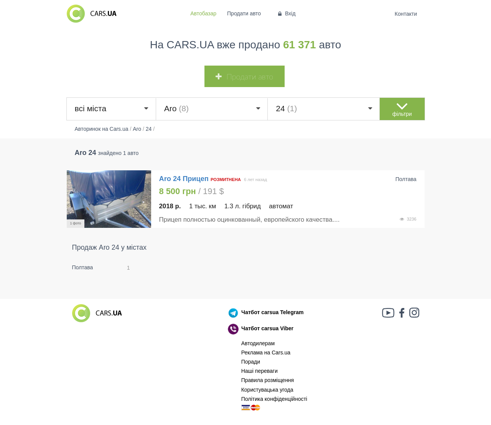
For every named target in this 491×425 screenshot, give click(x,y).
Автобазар (203, 13)
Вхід (286, 13)
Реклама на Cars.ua (265, 352)
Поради (250, 362)
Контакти (405, 14)
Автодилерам (258, 343)
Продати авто (244, 13)
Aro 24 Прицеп (184, 179)
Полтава (82, 267)
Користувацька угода (267, 390)
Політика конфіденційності (274, 399)
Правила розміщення (267, 380)
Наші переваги (259, 371)
